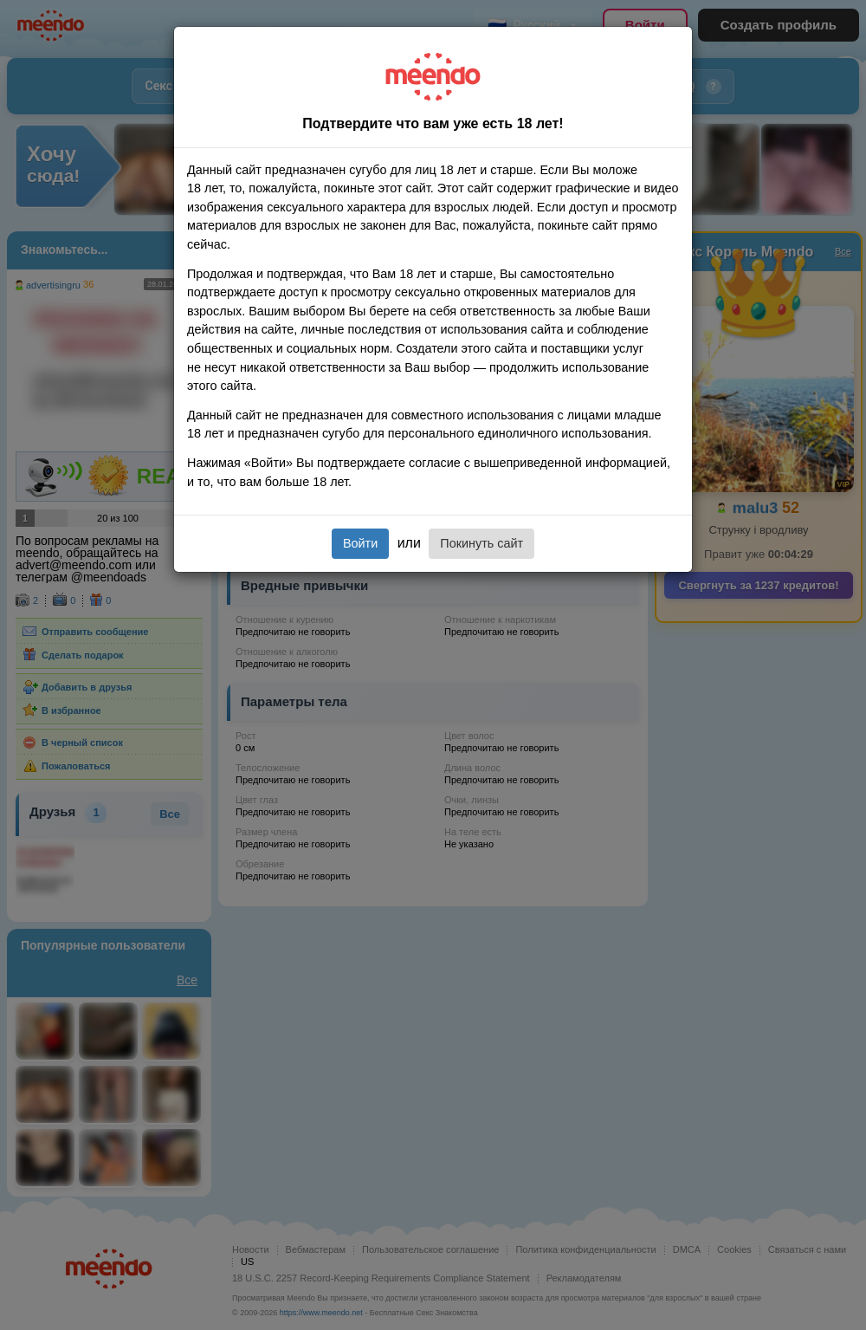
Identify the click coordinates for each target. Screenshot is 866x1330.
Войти (360, 543)
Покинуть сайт (481, 543)
